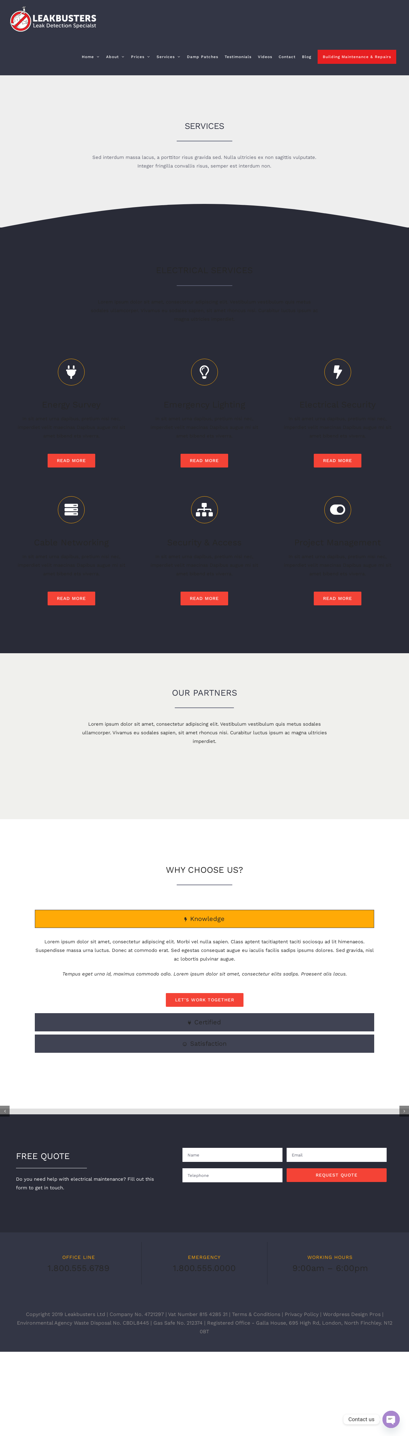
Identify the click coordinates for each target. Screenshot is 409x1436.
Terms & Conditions (256, 1398)
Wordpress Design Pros (352, 1398)
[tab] (204, 961)
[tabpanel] (204, 1014)
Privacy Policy (302, 1398)
